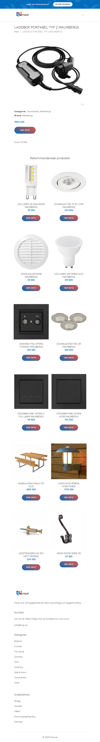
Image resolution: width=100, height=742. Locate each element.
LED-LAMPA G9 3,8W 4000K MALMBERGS (31, 205)
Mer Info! (25, 130)
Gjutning (18, 656)
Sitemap (18, 721)
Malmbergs (45, 111)
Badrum (18, 641)
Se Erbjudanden (62, 4)
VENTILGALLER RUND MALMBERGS (31, 275)
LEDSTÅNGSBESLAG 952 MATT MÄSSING (31, 555)
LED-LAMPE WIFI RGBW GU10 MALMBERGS (68, 275)
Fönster (18, 646)
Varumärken (33, 111)
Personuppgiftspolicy (24, 716)
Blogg (17, 701)
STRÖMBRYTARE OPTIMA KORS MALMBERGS (68, 415)
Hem (16, 31)
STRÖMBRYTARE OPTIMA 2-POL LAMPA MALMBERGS (31, 415)
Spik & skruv (20, 672)
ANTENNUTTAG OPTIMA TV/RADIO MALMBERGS (31, 345)
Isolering (18, 667)
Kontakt (18, 706)
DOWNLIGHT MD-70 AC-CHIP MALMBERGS (68, 205)
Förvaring (19, 651)
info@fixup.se (21, 625)
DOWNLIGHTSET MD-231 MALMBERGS (69, 345)
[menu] (83, 15)
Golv (16, 662)
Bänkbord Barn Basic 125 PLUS (31, 485)
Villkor (17, 711)
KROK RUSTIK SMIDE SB (69, 553)
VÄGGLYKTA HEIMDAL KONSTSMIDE (69, 485)
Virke (16, 682)
